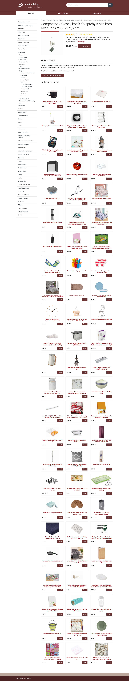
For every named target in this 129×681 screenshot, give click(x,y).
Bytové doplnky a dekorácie (27, 73)
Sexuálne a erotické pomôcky (27, 101)
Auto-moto (22, 55)
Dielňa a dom (21, 32)
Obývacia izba (24, 91)
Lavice (19, 125)
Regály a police (22, 164)
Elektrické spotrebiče (23, 45)
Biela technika (23, 57)
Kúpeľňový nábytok (69, 20)
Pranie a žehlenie (27, 88)
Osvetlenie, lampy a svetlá (25, 151)
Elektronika (22, 64)
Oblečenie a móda (24, 98)
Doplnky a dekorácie (23, 42)
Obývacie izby (21, 147)
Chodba (23, 77)
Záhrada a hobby (22, 208)
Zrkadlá (20, 215)
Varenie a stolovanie (23, 195)
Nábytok (31, 13)
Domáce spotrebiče (23, 35)
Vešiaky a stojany (23, 198)
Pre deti (20, 161)
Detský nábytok (25, 79)
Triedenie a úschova (23, 188)
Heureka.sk (49, 20)
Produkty (43, 20)
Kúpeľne (20, 122)
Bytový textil (24, 75)
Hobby (21, 66)
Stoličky (20, 178)
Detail (60, 106)
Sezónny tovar (22, 168)
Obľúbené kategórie (23, 144)
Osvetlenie (23, 93)
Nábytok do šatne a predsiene (26, 141)
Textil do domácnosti (24, 184)
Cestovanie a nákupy (23, 22)
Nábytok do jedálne (23, 132)
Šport (20, 103)
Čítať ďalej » (81, 42)
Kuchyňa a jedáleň (23, 115)
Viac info (85, 46)
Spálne (20, 174)
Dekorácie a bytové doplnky (25, 25)
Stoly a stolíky (22, 181)
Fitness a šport (22, 49)
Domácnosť (21, 39)
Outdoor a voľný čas (23, 154)
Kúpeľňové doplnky (27, 84)
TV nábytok (21, 191)
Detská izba (21, 28)
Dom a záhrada (63, 13)
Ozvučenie (21, 158)
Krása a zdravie (22, 112)
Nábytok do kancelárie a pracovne (24, 136)
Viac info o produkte (52, 75)
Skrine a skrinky (22, 171)
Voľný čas (21, 201)
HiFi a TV (20, 109)
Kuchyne (20, 119)
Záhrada (20, 205)
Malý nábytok (21, 129)
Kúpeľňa (61, 20)
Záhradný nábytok (25, 96)
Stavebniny (22, 105)
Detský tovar (96, 13)
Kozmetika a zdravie (24, 68)
